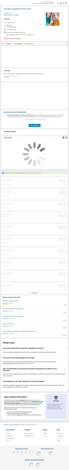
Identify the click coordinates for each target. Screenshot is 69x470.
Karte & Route (29, 44)
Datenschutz (60, 436)
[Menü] (66, 3)
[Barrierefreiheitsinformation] (64, 3)
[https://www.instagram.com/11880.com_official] (21, 452)
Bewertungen (18, 44)
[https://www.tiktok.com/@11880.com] (17, 452)
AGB (58, 438)
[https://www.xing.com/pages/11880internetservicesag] (25, 452)
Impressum (60, 433)
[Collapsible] (65, 348)
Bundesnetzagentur (36, 400)
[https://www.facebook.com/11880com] (13, 452)
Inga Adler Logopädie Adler (10, 301)
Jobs (8, 440)
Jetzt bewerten (34, 125)
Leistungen (8, 44)
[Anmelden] (61, 3)
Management (10, 436)
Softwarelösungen (29, 436)
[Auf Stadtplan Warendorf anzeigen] (66, 137)
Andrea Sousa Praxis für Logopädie (12, 308)
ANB (58, 440)
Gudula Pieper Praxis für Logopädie (12, 316)
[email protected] (30, 363)
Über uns (9, 433)
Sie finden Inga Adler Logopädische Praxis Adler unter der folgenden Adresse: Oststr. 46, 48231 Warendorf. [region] (29, 352)
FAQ (44, 436)
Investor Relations (11, 438)
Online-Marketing (29, 433)
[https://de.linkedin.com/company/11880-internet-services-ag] (29, 452)
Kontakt (45, 433)
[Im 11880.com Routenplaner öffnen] (63, 137)
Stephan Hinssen (7, 324)
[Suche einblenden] (58, 3)
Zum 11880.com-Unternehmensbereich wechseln (43, 3)
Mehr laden (34, 292)
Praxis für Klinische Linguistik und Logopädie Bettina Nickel (19, 331)
